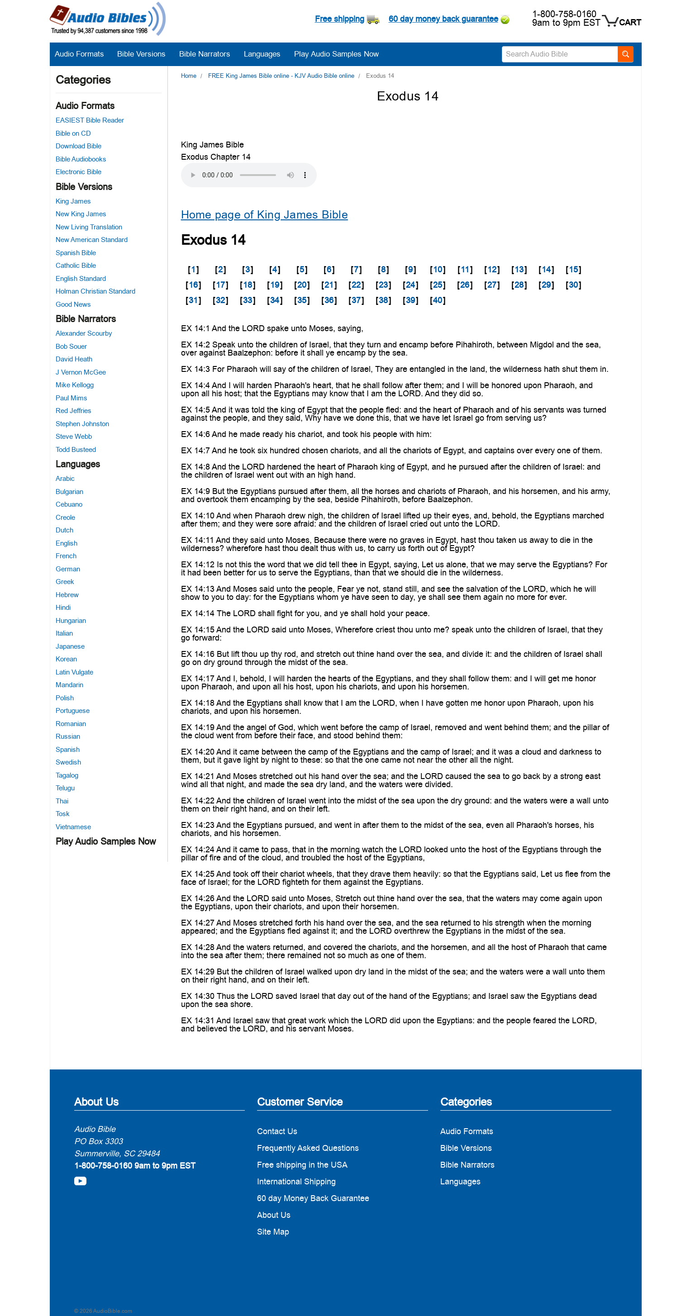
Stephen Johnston (82, 423)
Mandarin (69, 684)
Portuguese (73, 710)
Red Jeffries (73, 410)
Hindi (63, 607)
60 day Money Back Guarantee (313, 1198)
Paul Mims (71, 398)
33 (247, 300)
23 (383, 284)
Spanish (68, 749)
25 (437, 284)
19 (274, 284)
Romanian (71, 723)
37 (356, 300)
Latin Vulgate (74, 672)
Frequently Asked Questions (308, 1148)
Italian (64, 633)
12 (491, 269)
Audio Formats (84, 53)
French (66, 556)
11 (465, 269)
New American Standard (92, 239)
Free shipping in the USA (302, 1164)
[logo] (108, 20)
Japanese (70, 646)
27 (491, 284)
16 (193, 284)
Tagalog (67, 775)
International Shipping (296, 1181)
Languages (267, 53)
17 (220, 284)
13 (519, 269)
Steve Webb (74, 436)
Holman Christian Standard (95, 291)
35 (301, 300)
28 (519, 284)
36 (329, 300)
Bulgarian (69, 491)
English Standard (81, 278)
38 (383, 300)
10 (437, 269)
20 (301, 284)
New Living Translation (89, 227)
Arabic (65, 478)
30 (573, 284)
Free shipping (339, 18)
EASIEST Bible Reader (90, 120)
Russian (68, 736)
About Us (274, 1215)
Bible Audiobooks (81, 159)
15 (573, 269)
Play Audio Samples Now (336, 53)
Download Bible (78, 146)
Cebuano (69, 504)
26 (464, 284)
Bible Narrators (209, 53)
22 (356, 284)
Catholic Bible (76, 265)
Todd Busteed (76, 449)
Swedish (68, 762)
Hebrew (67, 594)
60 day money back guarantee (443, 18)
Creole (65, 517)
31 (193, 300)
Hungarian (71, 620)
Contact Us (277, 1131)
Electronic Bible (78, 171)
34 (274, 300)
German (68, 569)
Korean (66, 659)
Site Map (273, 1231)
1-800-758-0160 (564, 14)
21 (329, 284)
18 (247, 284)
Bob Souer (71, 346)
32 (220, 300)
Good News (73, 304)
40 (437, 300)
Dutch (64, 530)
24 (410, 284)
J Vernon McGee (81, 372)
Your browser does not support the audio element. (249, 175)
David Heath (74, 359)
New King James (81, 214)
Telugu (65, 788)
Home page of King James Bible (264, 215)
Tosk (63, 813)
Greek (65, 581)
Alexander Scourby (84, 333)
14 (546, 269)
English (66, 543)
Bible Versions (146, 53)
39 (410, 300)
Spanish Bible (76, 252)
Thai (62, 801)
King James (73, 201)
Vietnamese (73, 826)
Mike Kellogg (75, 385)
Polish (65, 698)
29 (546, 284)
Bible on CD (73, 133)
